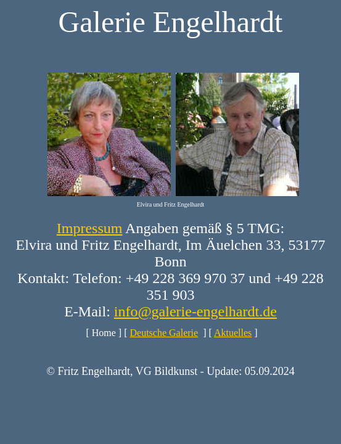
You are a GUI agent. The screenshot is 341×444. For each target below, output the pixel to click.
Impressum (90, 228)
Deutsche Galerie (164, 332)
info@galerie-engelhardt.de (195, 311)
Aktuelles (233, 332)
